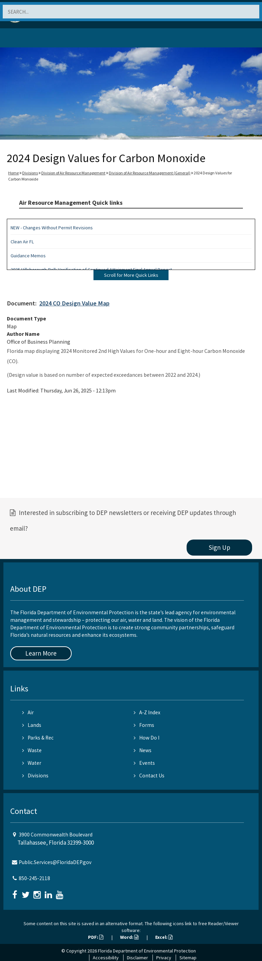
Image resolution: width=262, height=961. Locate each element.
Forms (144, 725)
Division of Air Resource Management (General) (149, 172)
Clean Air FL (22, 242)
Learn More (41, 653)
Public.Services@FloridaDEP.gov (55, 862)
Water (31, 763)
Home (13, 172)
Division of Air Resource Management (73, 172)
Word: (129, 937)
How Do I (146, 737)
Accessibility (106, 958)
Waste (32, 750)
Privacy (163, 958)
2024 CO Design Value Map (74, 303)
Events (144, 763)
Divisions (30, 172)
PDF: (95, 937)
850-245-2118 (34, 878)
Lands (31, 725)
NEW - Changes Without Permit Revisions (52, 228)
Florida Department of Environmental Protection (147, 951)
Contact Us (149, 775)
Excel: (164, 937)
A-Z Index (147, 712)
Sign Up (219, 547)
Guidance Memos (28, 256)
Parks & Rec (38, 737)
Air (28, 712)
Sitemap (187, 958)
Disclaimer (137, 958)
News (142, 750)
